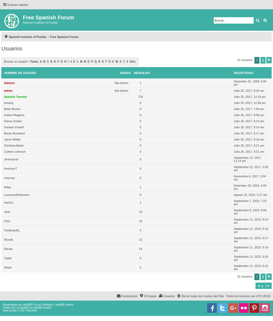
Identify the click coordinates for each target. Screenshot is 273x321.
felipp (7, 187)
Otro (132, 61)
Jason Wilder (12, 139)
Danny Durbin (13, 121)
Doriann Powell (14, 127)
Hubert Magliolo (14, 115)
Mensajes (142, 72)
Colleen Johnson (15, 151)
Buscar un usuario (16, 61)
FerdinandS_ (12, 230)
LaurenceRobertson (17, 194)
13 (140, 239)
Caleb (8, 258)
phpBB (27, 304)
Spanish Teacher (15, 96)
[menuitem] (200, 296)
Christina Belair (14, 145)
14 (140, 248)
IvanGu (8, 202)
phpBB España (43, 307)
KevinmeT (10, 168)
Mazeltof (32, 310)
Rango (125, 72)
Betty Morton (12, 109)
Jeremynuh (11, 159)
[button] (269, 60)
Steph (8, 267)
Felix (7, 221)
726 (140, 96)
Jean (7, 211)
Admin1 (9, 83)
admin (8, 90)
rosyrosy (9, 177)
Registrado (243, 72)
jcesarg (8, 102)
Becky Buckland (14, 133)
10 (140, 211)
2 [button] (263, 60)
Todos (34, 61)
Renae (8, 248)
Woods (8, 239)
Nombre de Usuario (20, 72)
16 (140, 221)
